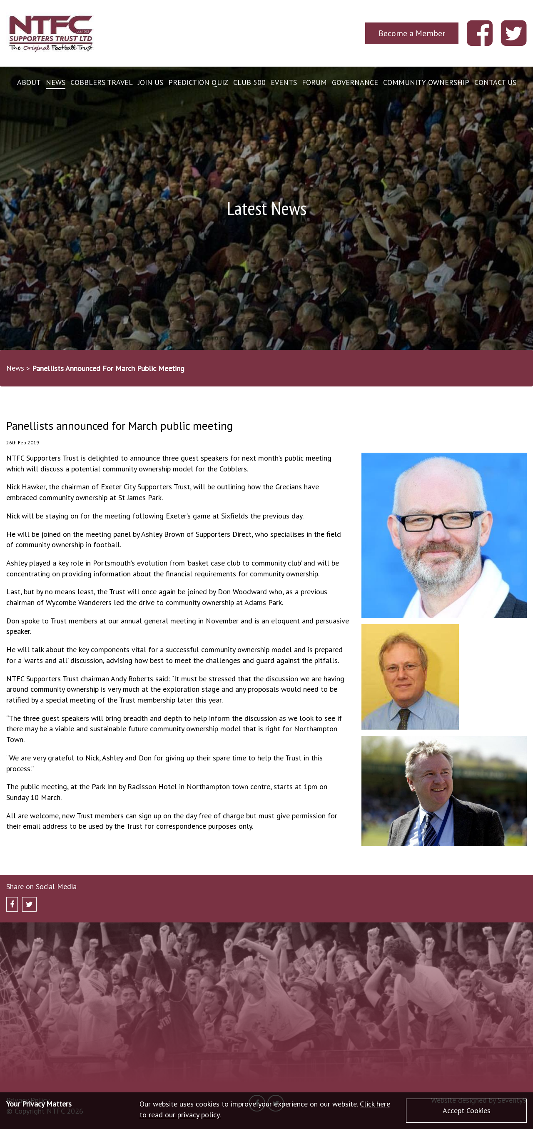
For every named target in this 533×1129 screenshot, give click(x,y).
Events (284, 82)
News (55, 82)
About (29, 82)
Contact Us (495, 82)
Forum (314, 82)
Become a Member (412, 33)
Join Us (150, 82)
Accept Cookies (467, 1110)
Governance (355, 82)
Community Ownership (426, 82)
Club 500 (249, 82)
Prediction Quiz (198, 82)
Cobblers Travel (101, 82)
